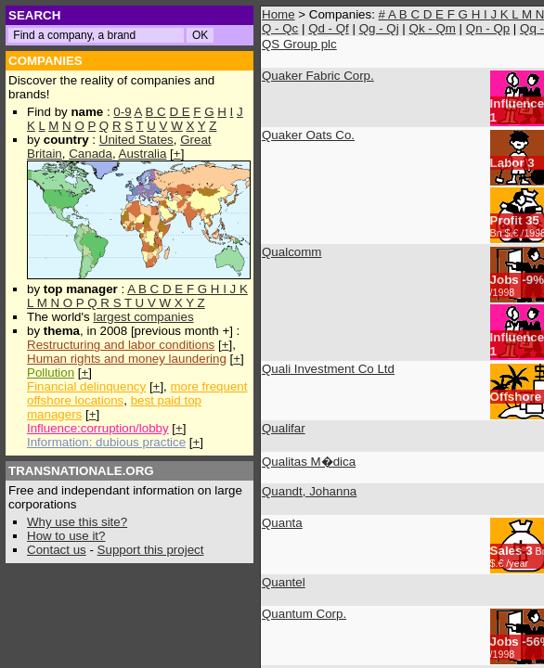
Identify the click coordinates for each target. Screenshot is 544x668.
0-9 (122, 112)
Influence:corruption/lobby (98, 428)
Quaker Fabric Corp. (318, 76)
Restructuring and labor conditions (120, 345)
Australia (143, 154)
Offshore (516, 397)
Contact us (56, 550)
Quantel (283, 582)
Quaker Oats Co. (308, 135)
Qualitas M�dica (309, 462)
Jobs (504, 280)
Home (278, 14)
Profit (506, 220)
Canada (90, 154)
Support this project (150, 550)
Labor (507, 163)
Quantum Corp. (304, 614)
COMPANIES (45, 61)
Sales (506, 551)
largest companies (143, 317)
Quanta (282, 523)
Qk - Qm (432, 28)
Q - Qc (280, 28)
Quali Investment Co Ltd (328, 369)
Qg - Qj (379, 28)
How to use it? (66, 536)
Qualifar (283, 428)
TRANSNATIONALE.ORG (81, 471)
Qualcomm (291, 252)
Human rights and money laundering (127, 359)
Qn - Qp (488, 28)
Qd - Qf (328, 28)
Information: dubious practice (106, 442)
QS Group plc (299, 44)
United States (136, 140)
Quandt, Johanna (309, 491)
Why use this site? (77, 522)
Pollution (50, 372)
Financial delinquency (86, 386)
